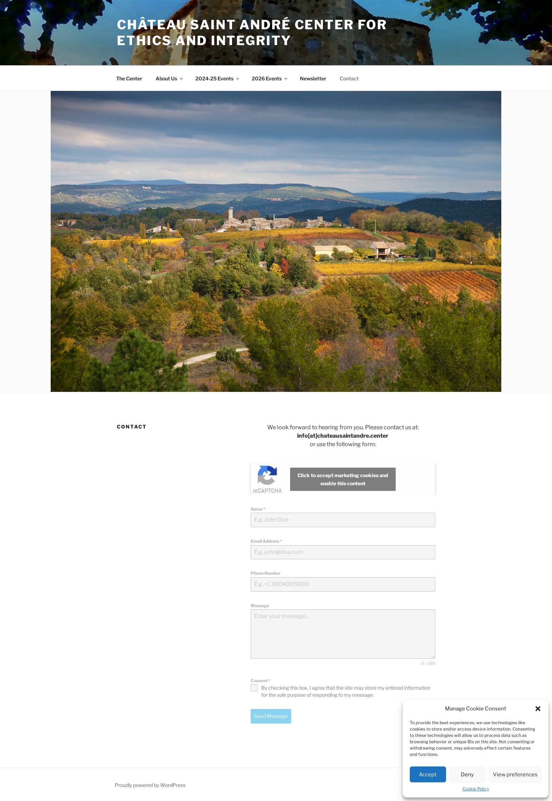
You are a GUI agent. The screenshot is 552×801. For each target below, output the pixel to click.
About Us (170, 78)
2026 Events (270, 78)
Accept (428, 774)
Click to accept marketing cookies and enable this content (342, 479)
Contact (349, 78)
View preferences (515, 774)
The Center (129, 78)
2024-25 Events (217, 78)
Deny (467, 774)
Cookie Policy (476, 788)
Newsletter (313, 78)
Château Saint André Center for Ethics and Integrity (252, 32)
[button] (537, 708)
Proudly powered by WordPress (150, 784)
